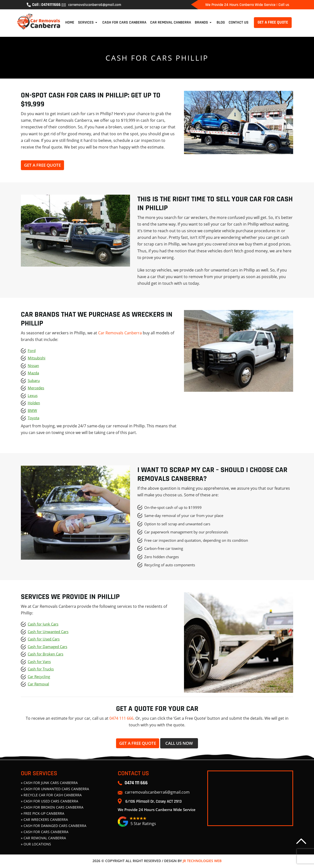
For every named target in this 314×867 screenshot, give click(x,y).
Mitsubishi (36, 357)
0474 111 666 (121, 718)
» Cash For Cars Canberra (44, 831)
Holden (34, 402)
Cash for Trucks (41, 668)
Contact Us (239, 22)
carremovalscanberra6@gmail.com (91, 4)
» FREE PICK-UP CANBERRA (42, 813)
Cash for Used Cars (44, 639)
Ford (32, 350)
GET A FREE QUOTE (273, 22)
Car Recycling (39, 676)
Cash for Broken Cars (45, 653)
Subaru (34, 380)
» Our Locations (36, 844)
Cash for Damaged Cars (47, 646)
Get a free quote (42, 165)
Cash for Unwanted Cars (48, 631)
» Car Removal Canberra (43, 838)
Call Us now (179, 743)
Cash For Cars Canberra (124, 22)
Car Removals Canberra (120, 333)
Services (86, 22)
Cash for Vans (39, 661)
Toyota (33, 417)
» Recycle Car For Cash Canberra (51, 795)
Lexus (33, 395)
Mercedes (36, 387)
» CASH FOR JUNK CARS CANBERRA (49, 782)
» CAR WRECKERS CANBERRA (44, 819)
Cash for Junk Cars (43, 624)
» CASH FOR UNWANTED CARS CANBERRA (55, 788)
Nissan (33, 365)
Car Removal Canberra (170, 22)
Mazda (33, 372)
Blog (221, 22)
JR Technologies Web (202, 860)
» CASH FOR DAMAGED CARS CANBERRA (53, 825)
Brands (201, 22)
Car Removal (38, 683)
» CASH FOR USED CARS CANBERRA (49, 801)
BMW (32, 410)
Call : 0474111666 (44, 4)
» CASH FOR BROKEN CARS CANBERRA (52, 807)
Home (69, 22)
